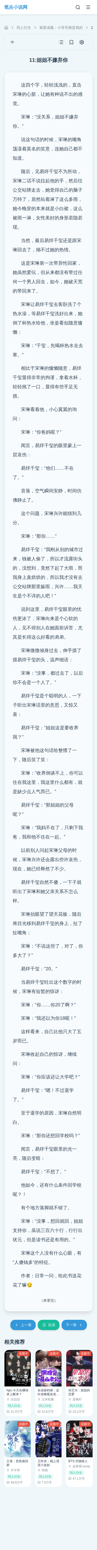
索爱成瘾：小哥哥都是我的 (61, 27)
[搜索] (78, 7)
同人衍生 (24, 27)
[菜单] (88, 7)
